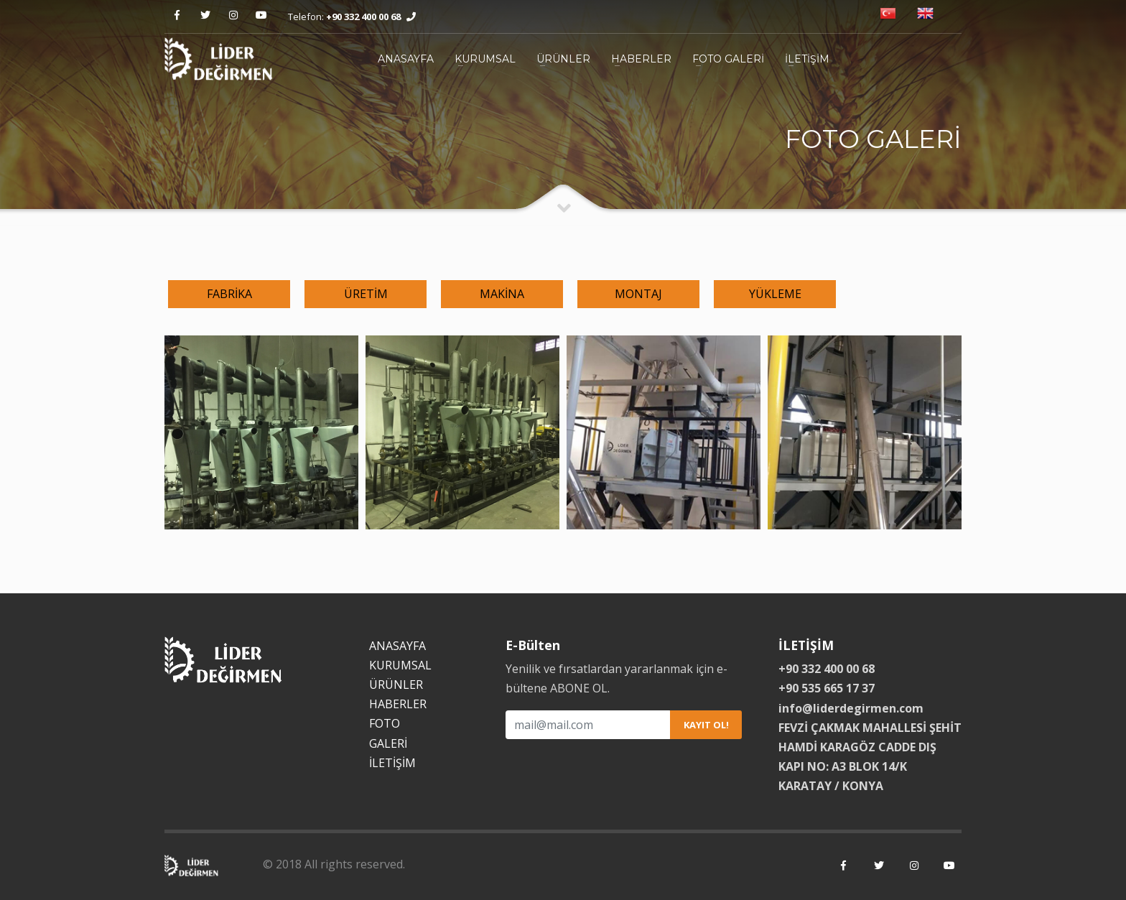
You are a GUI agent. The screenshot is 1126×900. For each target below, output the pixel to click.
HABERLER (641, 58)
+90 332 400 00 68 (364, 16)
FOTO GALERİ (728, 58)
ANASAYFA (406, 58)
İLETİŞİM (807, 58)
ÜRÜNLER (563, 58)
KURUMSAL (485, 58)
